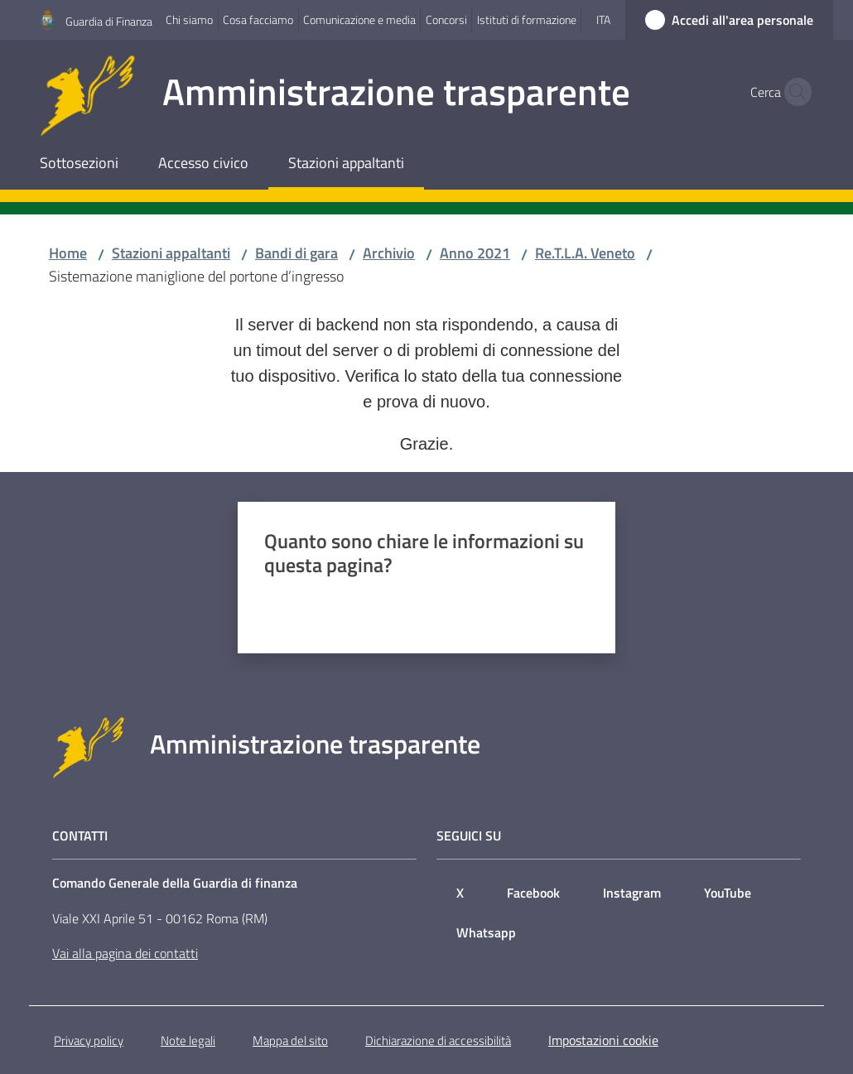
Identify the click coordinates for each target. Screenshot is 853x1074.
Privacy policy (88, 1040)
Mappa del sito (290, 1040)
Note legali (188, 1040)
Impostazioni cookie (603, 1040)
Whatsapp (486, 932)
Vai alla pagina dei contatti (125, 953)
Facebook (533, 893)
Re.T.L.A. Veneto (585, 253)
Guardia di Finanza (108, 21)
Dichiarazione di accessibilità (438, 1040)
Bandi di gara (296, 253)
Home (68, 253)
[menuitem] (79, 164)
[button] (793, 92)
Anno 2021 (475, 253)
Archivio (389, 253)
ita (603, 19)
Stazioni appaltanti (171, 253)
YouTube (727, 893)
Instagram (632, 893)
